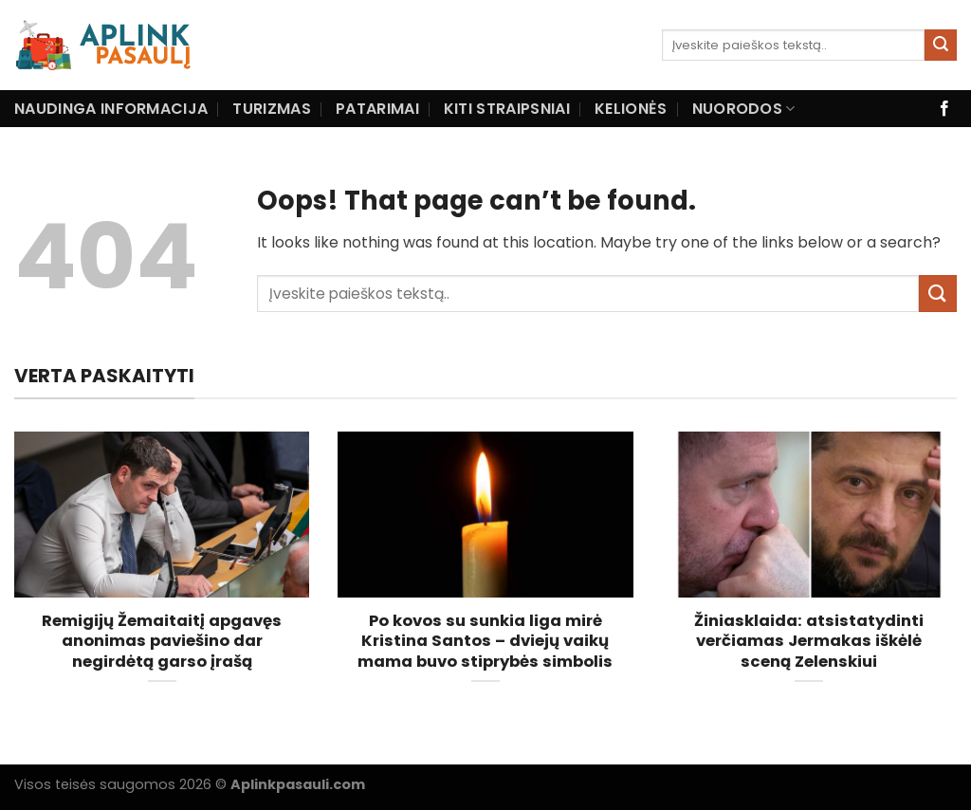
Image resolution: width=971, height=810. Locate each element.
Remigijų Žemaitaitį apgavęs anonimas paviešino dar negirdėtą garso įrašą (162, 641)
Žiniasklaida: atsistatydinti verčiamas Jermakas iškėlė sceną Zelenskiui (809, 641)
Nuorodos (744, 109)
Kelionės (631, 109)
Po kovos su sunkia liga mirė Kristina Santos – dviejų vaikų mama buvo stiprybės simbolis (485, 641)
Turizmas (271, 109)
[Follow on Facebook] (944, 109)
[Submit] (941, 45)
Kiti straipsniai (507, 109)
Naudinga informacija (111, 109)
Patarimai (377, 109)
